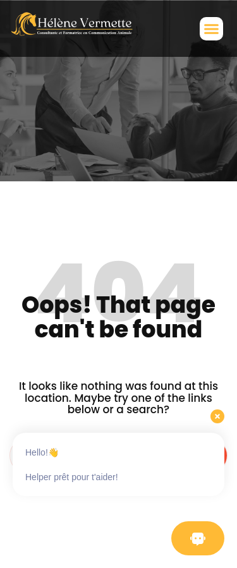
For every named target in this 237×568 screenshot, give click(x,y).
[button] (212, 29)
